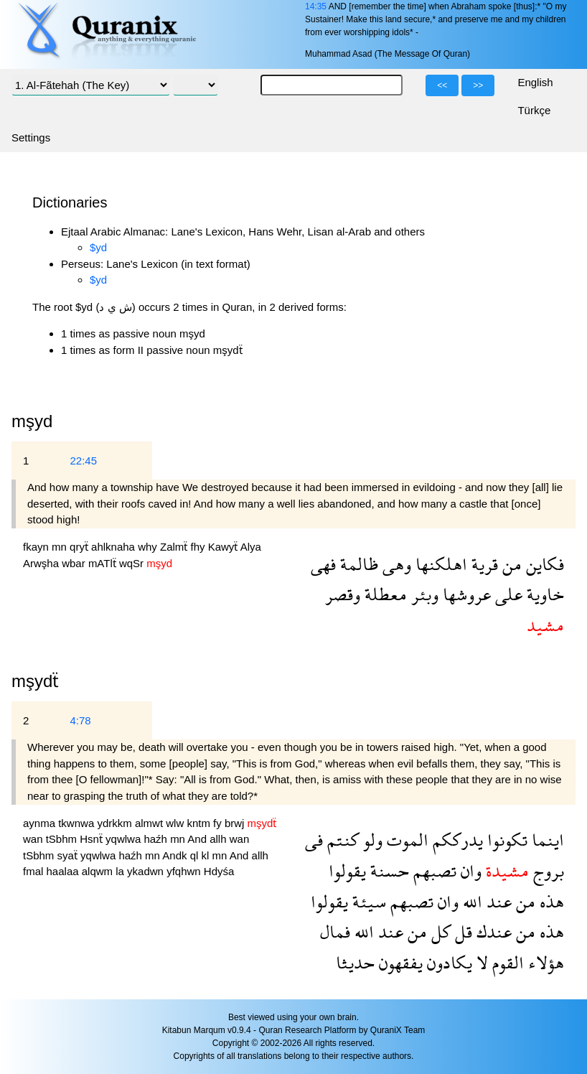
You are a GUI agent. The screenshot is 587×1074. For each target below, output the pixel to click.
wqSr (132, 563)
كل (439, 931)
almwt (150, 823)
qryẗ (80, 547)
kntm (200, 823)
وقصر (342, 594)
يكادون (447, 962)
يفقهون (399, 962)
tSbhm (63, 839)
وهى (394, 563)
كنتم (341, 839)
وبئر (422, 594)
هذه (549, 901)
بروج (546, 870)
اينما (545, 839)
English (535, 82)
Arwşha (42, 563)
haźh (157, 839)
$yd (98, 247)
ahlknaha (114, 547)
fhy (198, 547)
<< (442, 85)
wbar (75, 563)
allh (220, 839)
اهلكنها (439, 563)
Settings (30, 137)
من (510, 563)
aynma (40, 823)
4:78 (80, 720)
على (506, 594)
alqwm (99, 871)
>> (478, 85)
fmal (35, 871)
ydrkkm (116, 823)
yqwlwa (124, 839)
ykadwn (146, 871)
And (198, 839)
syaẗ (69, 855)
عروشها (464, 594)
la (121, 871)
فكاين (543, 563)
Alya (250, 547)
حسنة (387, 870)
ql (196, 855)
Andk (175, 855)
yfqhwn (185, 871)
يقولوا (347, 870)
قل (461, 931)
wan (34, 839)
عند (497, 901)
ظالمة (357, 563)
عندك (492, 931)
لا (480, 962)
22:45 (83, 460)
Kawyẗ (224, 547)
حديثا (355, 962)
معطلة (383, 594)
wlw (176, 823)
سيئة (367, 901)
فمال (335, 931)
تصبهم (432, 870)
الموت (405, 839)
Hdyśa (219, 871)
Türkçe (533, 110)
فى (314, 839)
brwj (236, 823)
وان (469, 870)
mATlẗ (103, 563)
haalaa (64, 871)
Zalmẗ (175, 547)
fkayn (37, 547)
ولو (370, 839)
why (149, 547)
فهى (323, 563)
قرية (482, 563)
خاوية (543, 594)
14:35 (316, 6)
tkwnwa (77, 823)
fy (219, 823)
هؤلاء (544, 962)
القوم (506, 962)
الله (470, 901)
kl (207, 855)
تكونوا (505, 839)
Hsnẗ (92, 839)
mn (61, 547)
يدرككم (455, 839)
